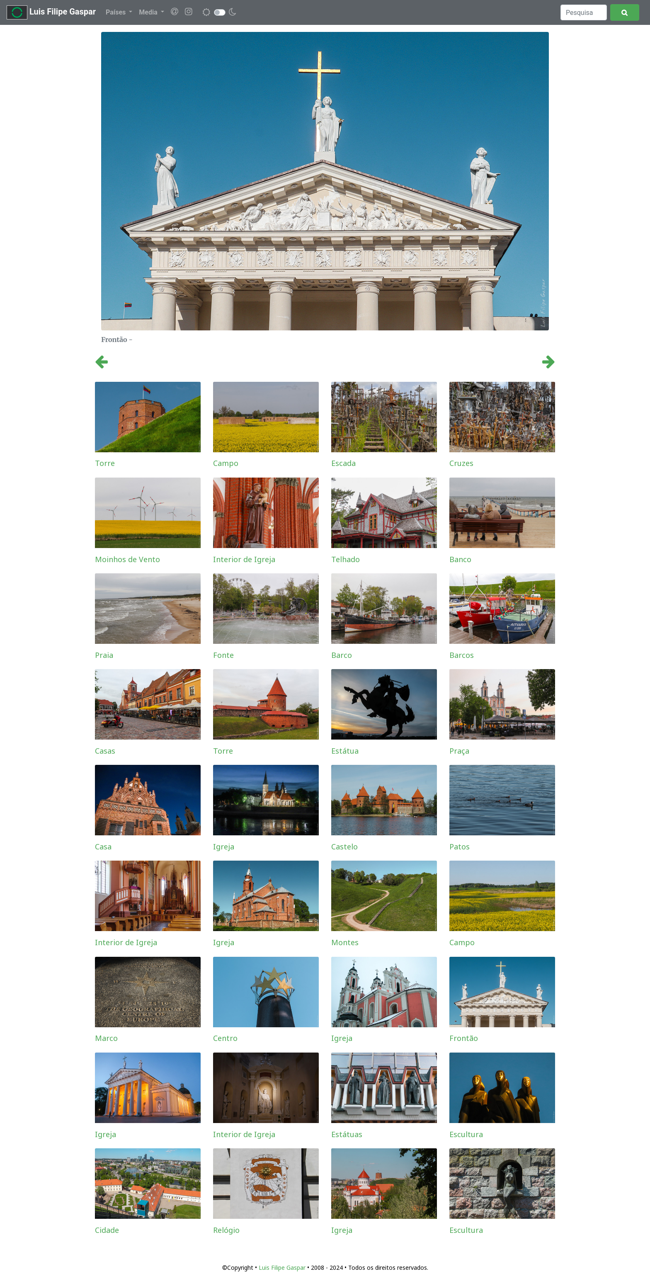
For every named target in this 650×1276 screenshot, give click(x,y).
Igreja (223, 846)
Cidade (107, 1230)
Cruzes (461, 463)
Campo (225, 463)
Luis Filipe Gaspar (51, 12)
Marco (106, 1038)
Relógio (226, 1230)
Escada (343, 463)
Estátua (345, 751)
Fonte (223, 655)
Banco (460, 559)
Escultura (466, 1134)
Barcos (461, 655)
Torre (105, 463)
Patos (459, 846)
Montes (345, 942)
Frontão (463, 1038)
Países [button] (116, 12)
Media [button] (149, 12)
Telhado (345, 559)
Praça (459, 751)
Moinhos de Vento (127, 559)
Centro (225, 1038)
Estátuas (346, 1134)
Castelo (344, 846)
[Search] (583, 12)
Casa (103, 846)
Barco (341, 655)
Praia (104, 655)
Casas (105, 751)
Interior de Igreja (244, 559)
